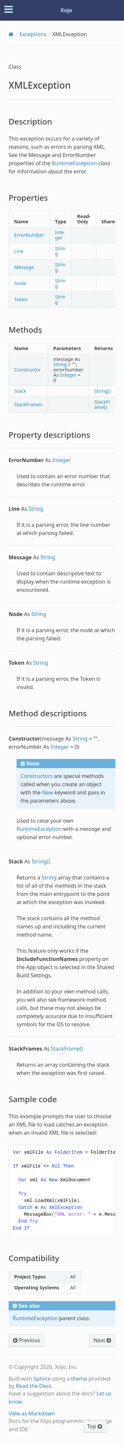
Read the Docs (34, 1386)
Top (94, 1426)
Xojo (66, 10)
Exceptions (33, 34)
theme (79, 1378)
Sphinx (41, 1378)
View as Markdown (32, 1413)
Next (102, 1340)
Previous (26, 1340)
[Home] (11, 34)
